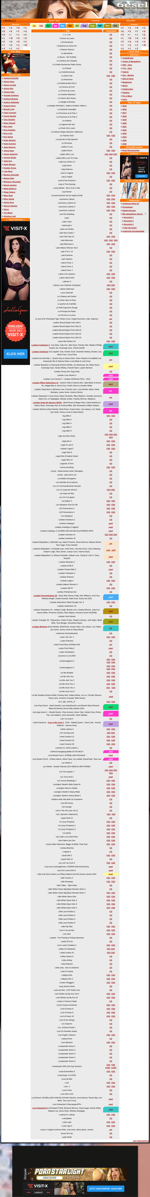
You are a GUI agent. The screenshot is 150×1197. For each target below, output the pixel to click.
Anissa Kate (9, 92)
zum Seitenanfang (141, 1141)
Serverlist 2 (128, 221)
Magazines (127, 82)
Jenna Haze (9, 151)
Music (125, 86)
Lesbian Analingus (40, 352)
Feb (41, 26)
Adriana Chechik (11, 78)
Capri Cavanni (10, 113)
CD (110, 35)
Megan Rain (9, 178)
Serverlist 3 (128, 224)
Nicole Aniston (10, 185)
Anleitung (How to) (130, 204)
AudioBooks (128, 58)
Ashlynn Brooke (11, 99)
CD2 (113, 76)
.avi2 (113, 550)
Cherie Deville (10, 116)
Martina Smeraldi (11, 175)
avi (110, 391)
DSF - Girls (127, 65)
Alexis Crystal (10, 85)
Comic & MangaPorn (131, 61)
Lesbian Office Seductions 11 (45, 383)
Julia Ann (8, 161)
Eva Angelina (9, 130)
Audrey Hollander (11, 102)
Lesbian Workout (39, 627)
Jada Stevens (10, 147)
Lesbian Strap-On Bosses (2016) (47, 402)
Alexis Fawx (9, 82)
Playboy (126, 92)
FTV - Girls (127, 68)
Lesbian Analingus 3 (40, 345)
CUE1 (107, 1068)
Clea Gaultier (9, 120)
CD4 (111, 437)
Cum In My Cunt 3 (56, 722)
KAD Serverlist (130, 228)
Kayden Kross (10, 168)
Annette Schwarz (11, 95)
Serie (124, 99)
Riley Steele (9, 199)
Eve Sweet (8, 137)
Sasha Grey (9, 202)
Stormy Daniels (10, 206)
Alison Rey (8, 88)
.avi (110, 319)
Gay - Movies (128, 75)
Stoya (6, 209)
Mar (48, 26)
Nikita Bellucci (10, 189)
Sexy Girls (130, 21)
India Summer (10, 144)
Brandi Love (9, 109)
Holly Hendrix (10, 140)
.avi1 (108, 550)
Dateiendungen (129, 210)
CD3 (115, 154)
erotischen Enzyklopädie (133, 231)
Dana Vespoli (9, 123)
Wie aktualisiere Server (132, 214)
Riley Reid (8, 195)
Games (125, 72)
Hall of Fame (128, 79)
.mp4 (110, 346)
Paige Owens (9, 192)
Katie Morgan (9, 164)
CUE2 (113, 1068)
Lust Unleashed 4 (40, 1108)
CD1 (108, 76)
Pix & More (127, 96)
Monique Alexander (12, 182)
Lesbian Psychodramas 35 (45, 596)
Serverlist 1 (128, 217)
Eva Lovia (8, 133)
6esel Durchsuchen (131, 150)
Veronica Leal (10, 216)
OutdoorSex (127, 89)
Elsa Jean (8, 126)
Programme (127, 207)
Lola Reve (8, 171)
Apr (55, 26)
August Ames (10, 106)
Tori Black (8, 213)
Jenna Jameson (11, 154)
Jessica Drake (10, 158)
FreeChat (96, 21)
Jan (34, 26)
